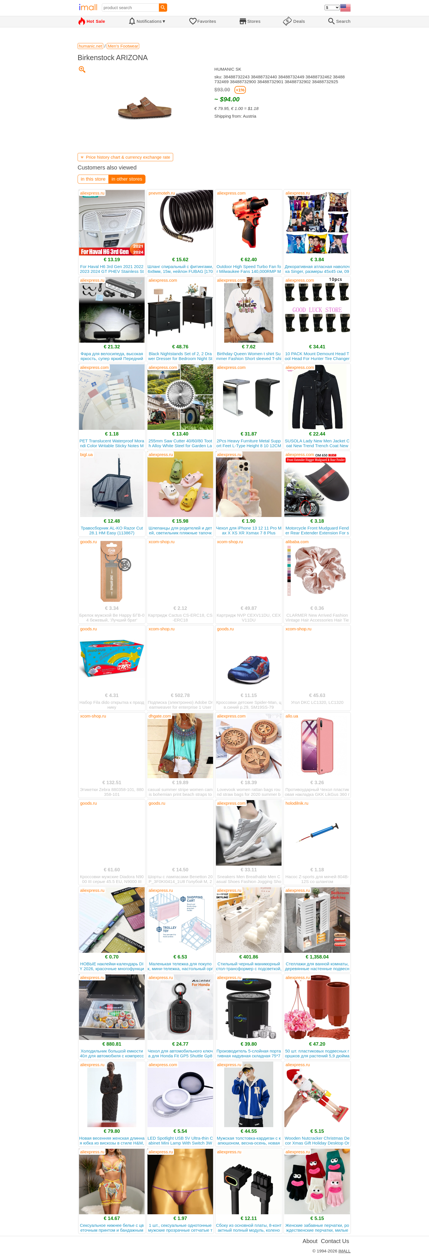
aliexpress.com (231, 193)
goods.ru (88, 541)
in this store (93, 179)
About (310, 1241)
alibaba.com (297, 541)
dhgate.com (160, 716)
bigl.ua (86, 454)
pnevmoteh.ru (162, 193)
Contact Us (335, 1241)
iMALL (344, 1250)
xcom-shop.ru (162, 541)
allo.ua (292, 716)
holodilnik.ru (297, 803)
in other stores (127, 179)
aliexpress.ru (92, 193)
